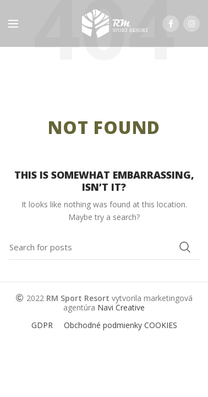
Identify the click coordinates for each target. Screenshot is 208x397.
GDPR (42, 325)
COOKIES (160, 325)
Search (185, 247)
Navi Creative (121, 307)
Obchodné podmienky (103, 325)
